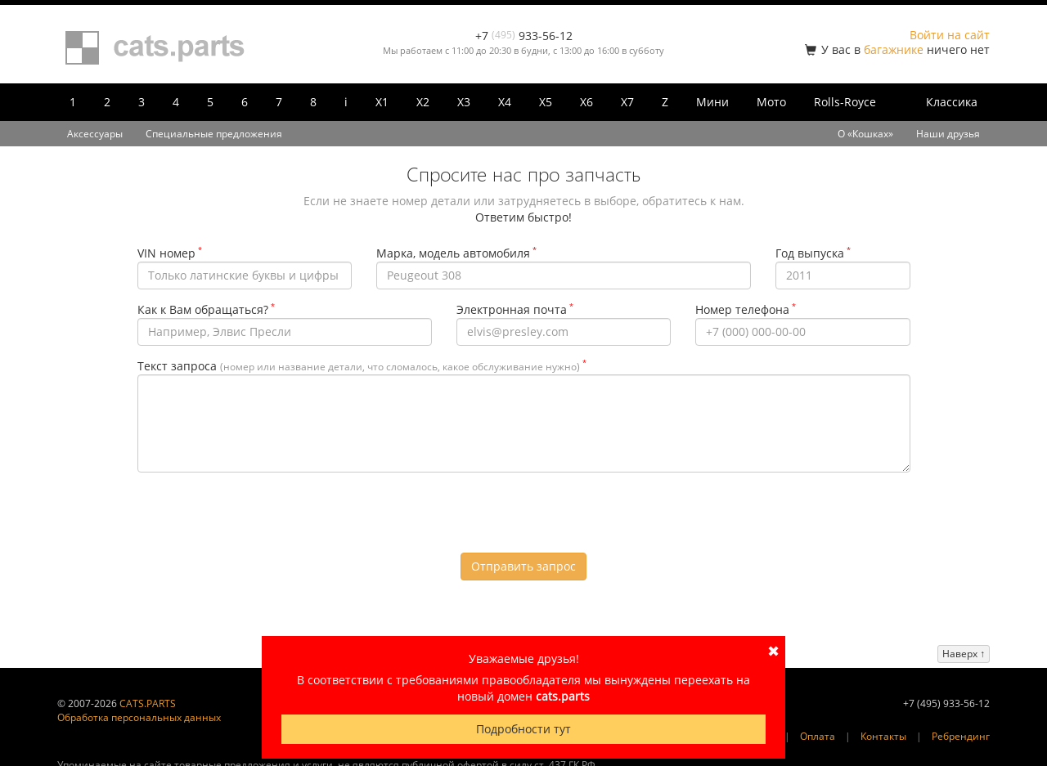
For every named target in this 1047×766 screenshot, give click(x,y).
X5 (545, 102)
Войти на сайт (950, 35)
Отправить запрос (523, 566)
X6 (586, 102)
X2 (422, 102)
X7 (627, 102)
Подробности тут (523, 729)
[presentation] (523, 517)
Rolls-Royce (845, 102)
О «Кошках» (865, 134)
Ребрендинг (961, 736)
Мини (712, 102)
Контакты (883, 736)
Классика (951, 102)
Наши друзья (948, 134)
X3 (463, 102)
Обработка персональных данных (139, 717)
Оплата (817, 736)
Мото (771, 102)
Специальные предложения (214, 134)
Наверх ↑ (963, 654)
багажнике (893, 49)
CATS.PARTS (147, 703)
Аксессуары (95, 134)
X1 (382, 102)
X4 (504, 102)
